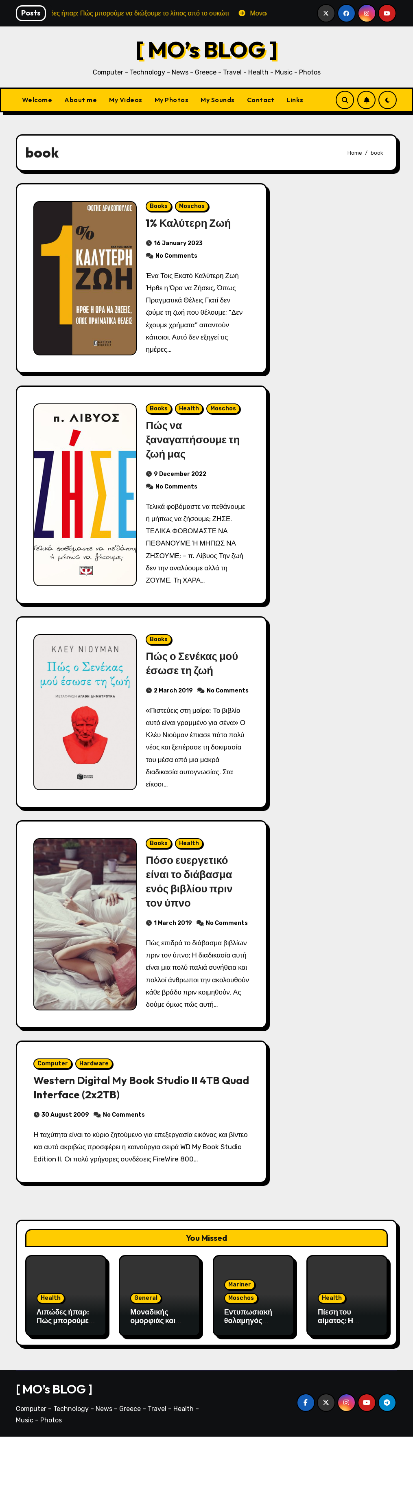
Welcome (37, 100)
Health (189, 413)
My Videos (125, 100)
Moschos (192, 207)
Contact (261, 100)
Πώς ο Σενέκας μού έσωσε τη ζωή (194, 672)
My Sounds (218, 100)
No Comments (177, 257)
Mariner (239, 1339)
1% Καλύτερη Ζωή (190, 224)
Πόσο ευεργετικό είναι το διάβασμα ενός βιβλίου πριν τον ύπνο (191, 906)
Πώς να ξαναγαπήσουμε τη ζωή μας (195, 444)
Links (295, 100)
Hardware (96, 1116)
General (145, 1353)
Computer (54, 1116)
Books (159, 207)
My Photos (172, 100)
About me (80, 100)
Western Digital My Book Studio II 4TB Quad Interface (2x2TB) (131, 1140)
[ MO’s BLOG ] (206, 49)
